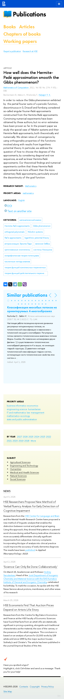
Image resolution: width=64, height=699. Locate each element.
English (21, 200)
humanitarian (34, 409)
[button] (8, 300)
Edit (59, 695)
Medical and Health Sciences (24, 472)
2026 (25, 436)
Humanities (15, 468)
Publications (29, 14)
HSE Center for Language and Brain (42, 515)
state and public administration (22, 419)
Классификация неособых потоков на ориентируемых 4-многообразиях (32, 309)
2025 (31, 436)
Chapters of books (22, 34)
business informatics (16, 405)
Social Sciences (17, 479)
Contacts (23, 686)
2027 (19, 436)
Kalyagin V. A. (45, 95)
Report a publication (12, 51)
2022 (48, 436)
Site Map (7, 691)
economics (32, 405)
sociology (25, 415)
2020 (15, 440)
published (30, 550)
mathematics (13, 415)
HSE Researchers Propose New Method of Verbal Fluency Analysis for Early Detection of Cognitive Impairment (31, 506)
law (28, 412)
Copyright (35, 686)
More (33, 440)
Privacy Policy (47, 686)
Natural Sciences (18, 475)
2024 (36, 436)
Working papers (20, 41)
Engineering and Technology (24, 465)
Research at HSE (30, 51)
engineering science (17, 409)
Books (9, 27)
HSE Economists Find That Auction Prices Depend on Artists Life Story (28, 607)
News (7, 491)
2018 (26, 440)
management (37, 412)
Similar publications (27, 295)
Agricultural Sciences (20, 462)
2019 (21, 440)
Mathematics (30, 186)
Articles (26, 27)
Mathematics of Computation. (16, 87)
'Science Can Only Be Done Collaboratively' (30, 567)
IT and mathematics (16, 412)
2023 (42, 436)
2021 (9, 440)
